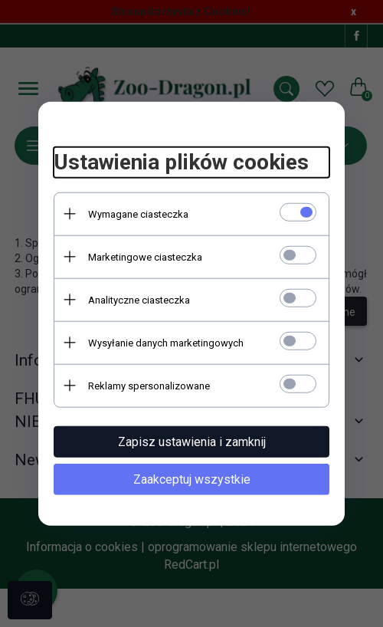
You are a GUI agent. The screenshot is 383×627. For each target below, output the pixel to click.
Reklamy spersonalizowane (149, 385)
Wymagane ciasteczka (138, 213)
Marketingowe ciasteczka (145, 256)
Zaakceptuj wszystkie (191, 478)
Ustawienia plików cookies (181, 162)
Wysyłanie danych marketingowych (166, 342)
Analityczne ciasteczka (139, 299)
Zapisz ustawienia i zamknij (192, 441)
